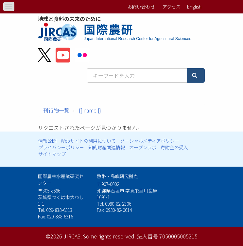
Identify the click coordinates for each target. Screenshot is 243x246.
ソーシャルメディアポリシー (149, 140)
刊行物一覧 (56, 110)
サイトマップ (52, 154)
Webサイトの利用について (88, 140)
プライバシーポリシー (61, 147)
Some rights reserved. (109, 236)
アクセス (172, 6)
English (194, 6)
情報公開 (47, 140)
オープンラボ (142, 147)
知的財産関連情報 (106, 147)
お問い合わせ (141, 6)
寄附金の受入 (174, 147)
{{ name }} (90, 110)
